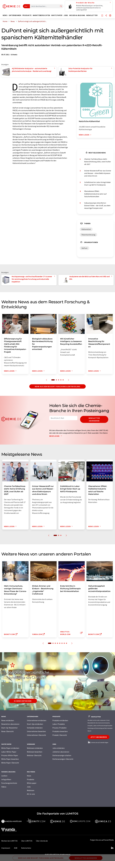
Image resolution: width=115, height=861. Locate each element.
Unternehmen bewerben (36, 731)
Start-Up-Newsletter (9, 728)
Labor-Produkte (58, 724)
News (29, 776)
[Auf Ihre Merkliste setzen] (102, 15)
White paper (31, 783)
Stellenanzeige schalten (61, 755)
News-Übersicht (7, 731)
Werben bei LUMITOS (9, 841)
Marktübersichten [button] (41, 15)
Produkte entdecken (60, 720)
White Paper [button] (56, 15)
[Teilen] (106, 15)
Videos (3, 787)
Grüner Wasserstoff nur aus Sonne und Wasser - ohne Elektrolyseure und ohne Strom (97, 173)
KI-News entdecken (22, 701)
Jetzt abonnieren (98, 737)
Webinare (30, 790)
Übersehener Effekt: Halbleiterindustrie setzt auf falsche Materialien (95, 194)
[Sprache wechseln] (110, 15)
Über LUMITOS (26, 841)
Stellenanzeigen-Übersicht (62, 759)
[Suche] (61, 6)
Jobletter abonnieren (60, 752)
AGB (15, 848)
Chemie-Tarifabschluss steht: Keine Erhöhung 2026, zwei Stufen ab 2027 (97, 161)
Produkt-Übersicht (59, 735)
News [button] (5, 15)
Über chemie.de (42, 841)
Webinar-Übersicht (34, 755)
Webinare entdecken (35, 748)
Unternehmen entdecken (36, 720)
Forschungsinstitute (9, 783)
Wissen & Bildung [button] (77, 15)
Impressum (5, 848)
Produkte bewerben (60, 731)
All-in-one (31, 794)
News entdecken (7, 720)
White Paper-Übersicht (10, 763)
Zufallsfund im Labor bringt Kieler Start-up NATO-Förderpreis (97, 183)
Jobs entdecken (58, 748)
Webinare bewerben (34, 752)
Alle (25, 6)
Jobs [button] (66, 15)
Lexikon (4, 776)
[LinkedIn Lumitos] (112, 848)
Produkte (30, 779)
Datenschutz (26, 848)
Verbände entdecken (35, 728)
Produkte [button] (27, 15)
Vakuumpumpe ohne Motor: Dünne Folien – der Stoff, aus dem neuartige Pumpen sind (97, 205)
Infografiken (6, 779)
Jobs (29, 787)
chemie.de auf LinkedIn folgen (98, 742)
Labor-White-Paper (8, 752)
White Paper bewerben (10, 759)
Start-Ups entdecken (35, 724)
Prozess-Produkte (59, 728)
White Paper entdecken (10, 748)
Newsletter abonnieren (94, 419)
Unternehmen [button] (15, 15)
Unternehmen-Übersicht (36, 735)
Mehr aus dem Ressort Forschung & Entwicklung (57, 386)
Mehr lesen (56, 436)
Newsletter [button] (91, 15)
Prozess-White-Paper (9, 755)
